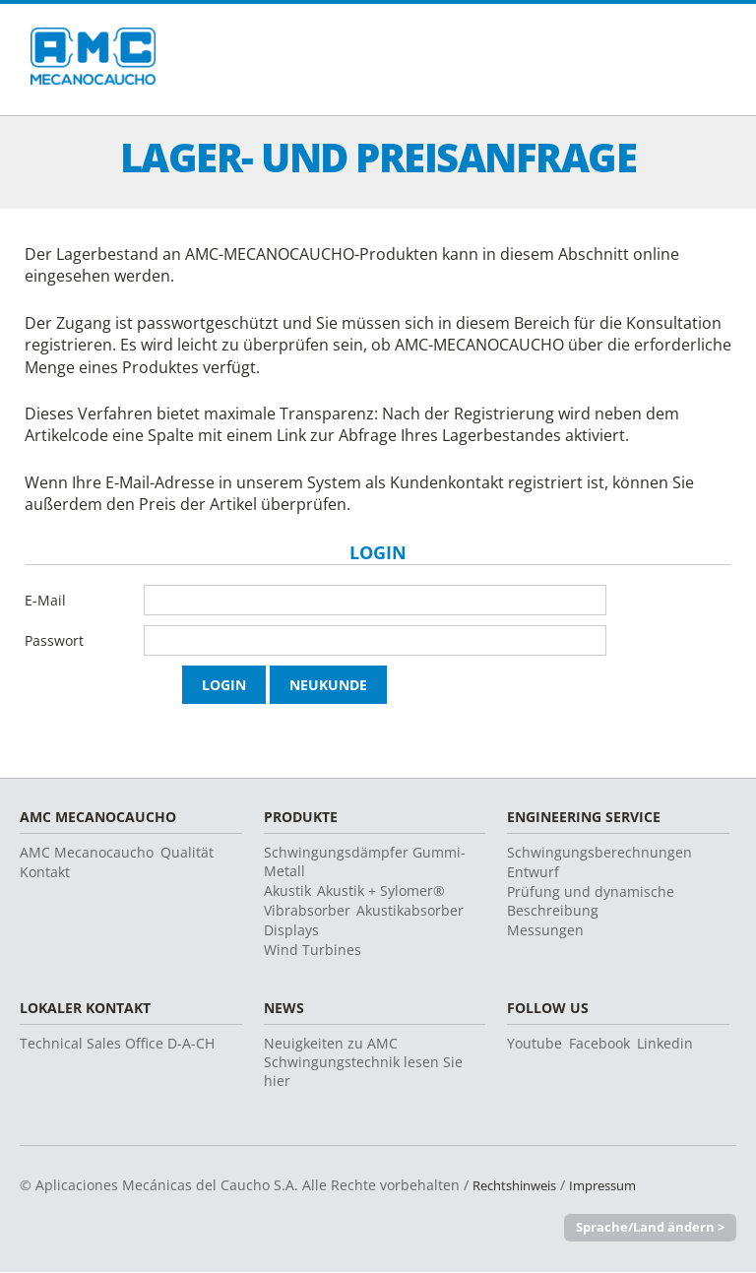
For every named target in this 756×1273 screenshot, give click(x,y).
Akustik (287, 890)
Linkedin (665, 1043)
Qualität (187, 852)
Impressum (618, 1185)
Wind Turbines (312, 949)
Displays (291, 930)
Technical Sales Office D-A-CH (117, 1043)
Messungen (545, 930)
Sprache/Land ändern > (650, 1228)
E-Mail (45, 600)
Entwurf (533, 871)
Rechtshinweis (520, 1185)
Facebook (599, 1043)
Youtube (534, 1043)
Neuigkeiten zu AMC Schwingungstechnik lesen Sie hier (363, 1062)
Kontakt (45, 871)
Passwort (54, 640)
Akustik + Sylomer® (381, 890)
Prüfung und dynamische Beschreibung (590, 901)
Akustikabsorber (410, 910)
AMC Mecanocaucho (87, 852)
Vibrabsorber (307, 910)
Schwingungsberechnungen (599, 852)
